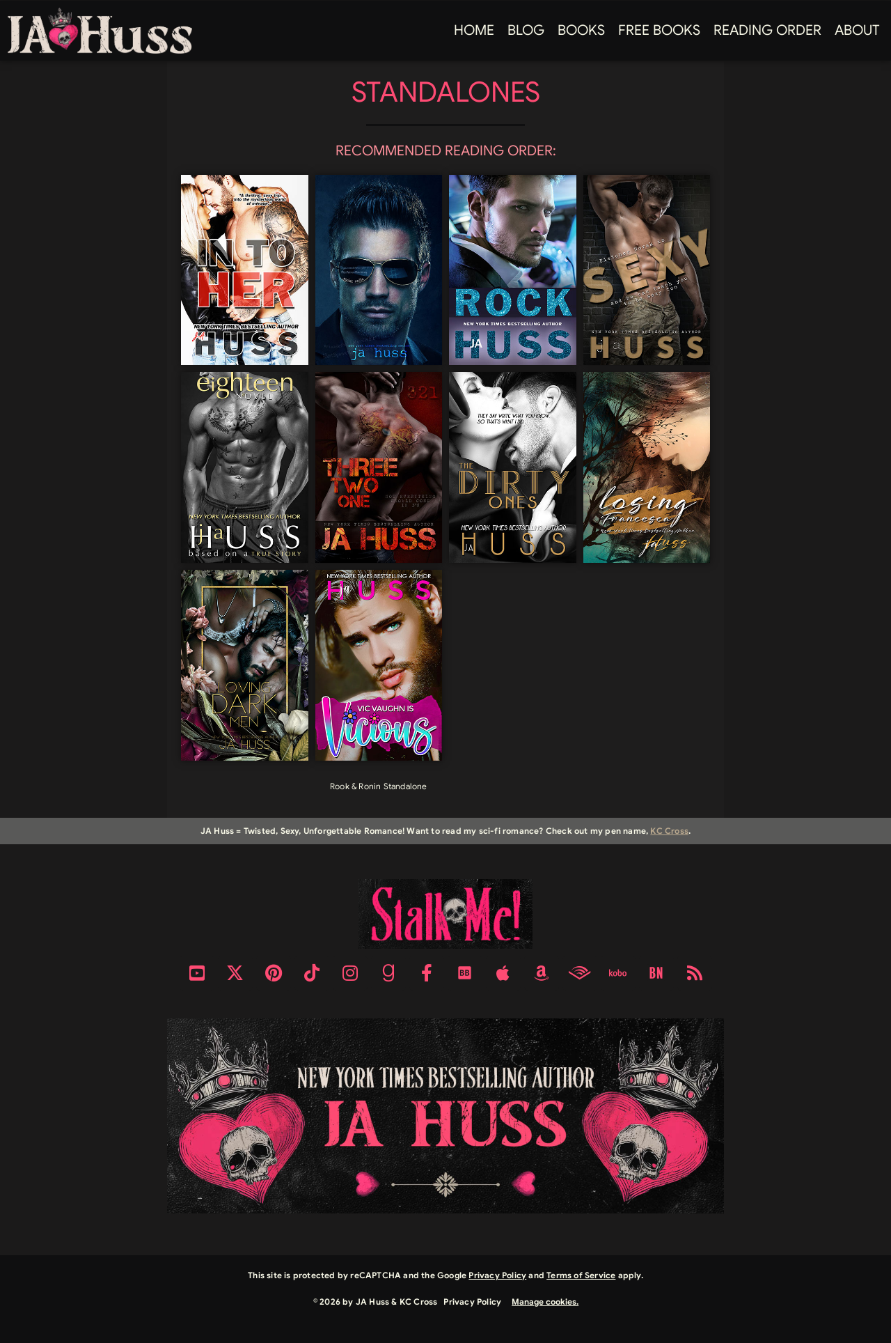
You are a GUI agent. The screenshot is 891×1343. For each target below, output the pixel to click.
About (857, 30)
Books (581, 30)
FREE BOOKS (659, 30)
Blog (525, 30)
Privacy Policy (497, 1275)
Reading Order (767, 30)
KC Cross (669, 830)
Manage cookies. (545, 1301)
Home (474, 30)
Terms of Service (580, 1275)
